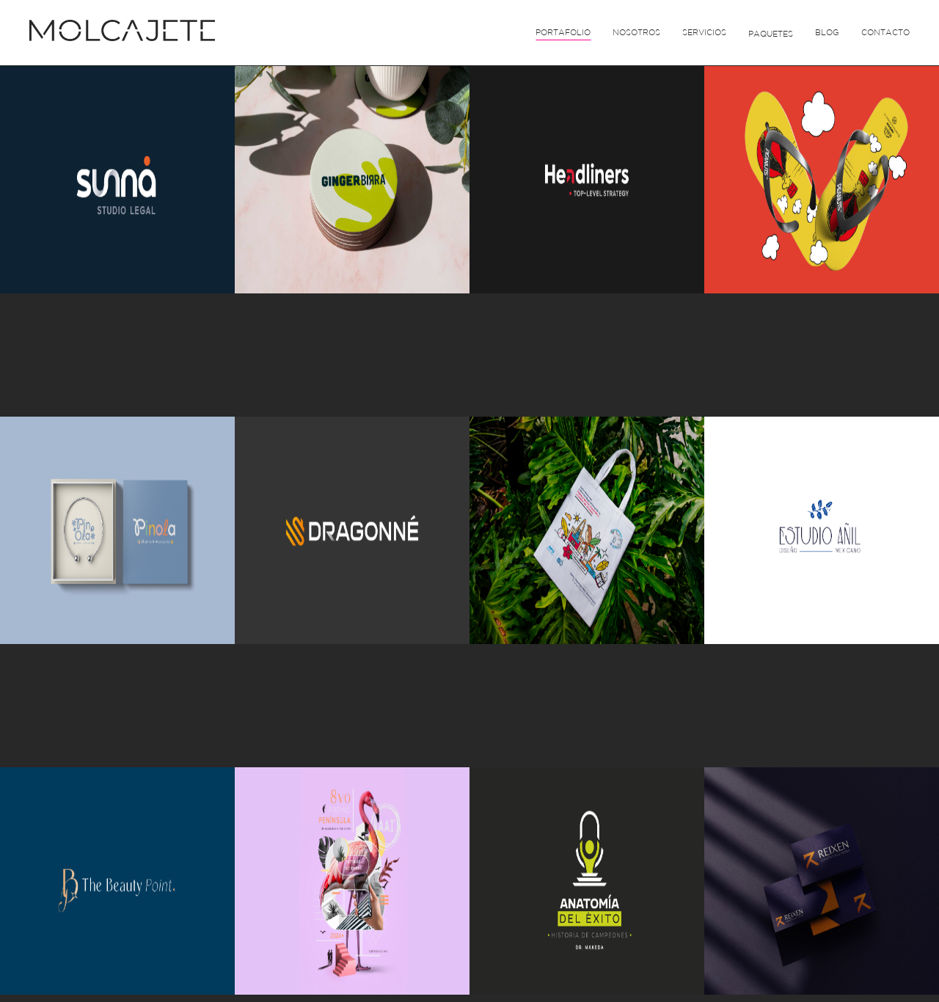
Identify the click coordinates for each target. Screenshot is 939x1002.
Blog (827, 32)
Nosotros (636, 32)
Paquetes (770, 33)
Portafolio (563, 32)
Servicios (704, 32)
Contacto (885, 32)
